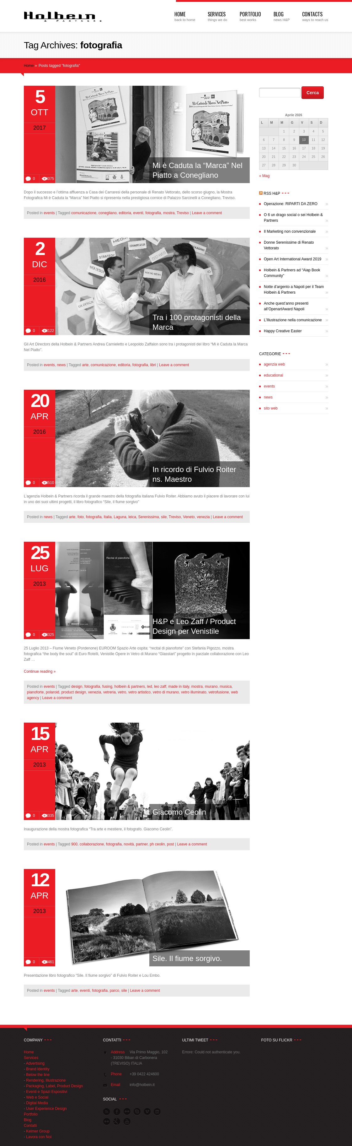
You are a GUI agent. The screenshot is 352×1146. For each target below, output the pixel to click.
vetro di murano (166, 692)
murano (211, 686)
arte (85, 365)
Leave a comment (207, 213)
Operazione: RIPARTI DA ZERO (290, 204)
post (170, 844)
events (49, 213)
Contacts (312, 14)
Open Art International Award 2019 (292, 259)
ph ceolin (157, 844)
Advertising (35, 1063)
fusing (107, 686)
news (61, 365)
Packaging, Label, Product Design (54, 1086)
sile (164, 517)
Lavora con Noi (38, 1137)
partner (141, 844)
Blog (279, 14)
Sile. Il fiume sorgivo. (187, 958)
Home (179, 14)
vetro (122, 692)
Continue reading (40, 671)
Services (217, 14)
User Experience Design (46, 1108)
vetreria (109, 692)
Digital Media (37, 1103)
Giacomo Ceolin (179, 812)
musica (226, 686)
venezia (203, 517)
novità (129, 844)
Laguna (120, 517)
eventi (138, 213)
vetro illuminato (193, 692)
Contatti (30, 1125)
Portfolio (250, 14)
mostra (169, 213)
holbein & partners (130, 686)
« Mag (264, 176)
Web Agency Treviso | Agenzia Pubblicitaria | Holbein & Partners (63, 16)
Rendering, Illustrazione (46, 1080)
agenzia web (274, 364)
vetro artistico (139, 692)
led (149, 686)
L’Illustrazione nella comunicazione (293, 320)
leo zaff (160, 686)
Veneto (189, 517)
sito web (271, 408)
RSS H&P (272, 193)
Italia (107, 517)
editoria (125, 213)
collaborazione (92, 844)
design (76, 686)
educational (273, 375)
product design (73, 692)
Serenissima (148, 517)
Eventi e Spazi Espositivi (46, 1091)
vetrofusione (218, 692)
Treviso (183, 213)
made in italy (178, 686)
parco (114, 990)
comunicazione (83, 213)
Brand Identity (37, 1069)
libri (153, 365)
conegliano (108, 213)
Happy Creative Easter (283, 331)
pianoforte (35, 692)
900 (74, 844)
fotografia (153, 213)
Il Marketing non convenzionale (290, 231)
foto (80, 517)
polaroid (52, 692)
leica (132, 517)
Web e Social (37, 1097)
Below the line (38, 1075)
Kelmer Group (38, 1131)
